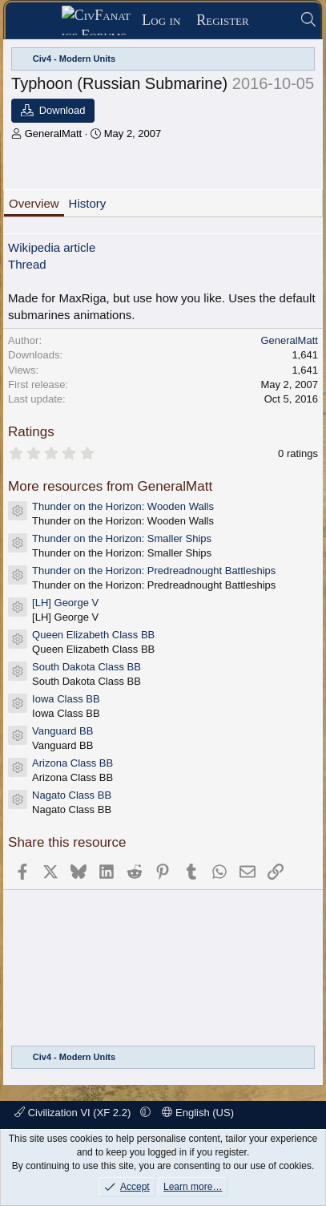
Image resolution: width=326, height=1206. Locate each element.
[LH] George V (65, 603)
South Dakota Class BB (86, 667)
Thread (27, 264)
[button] (145, 1112)
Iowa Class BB (66, 699)
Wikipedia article (51, 247)
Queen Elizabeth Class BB (93, 635)
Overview (34, 203)
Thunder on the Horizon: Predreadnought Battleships (154, 571)
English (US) (198, 1113)
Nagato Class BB (71, 795)
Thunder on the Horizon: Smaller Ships (121, 538)
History (88, 203)
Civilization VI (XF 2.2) (74, 1113)
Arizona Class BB (72, 763)
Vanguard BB (62, 731)
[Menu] (39, 21)
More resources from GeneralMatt (110, 486)
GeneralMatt (54, 133)
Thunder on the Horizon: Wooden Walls (123, 506)
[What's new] (274, 20)
